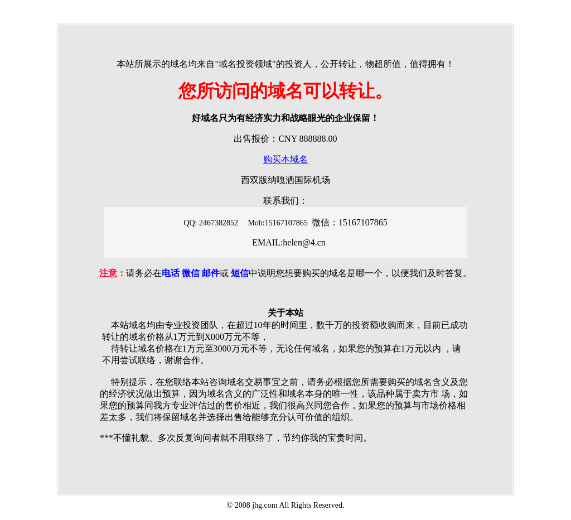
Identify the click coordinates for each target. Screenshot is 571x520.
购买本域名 (285, 159)
